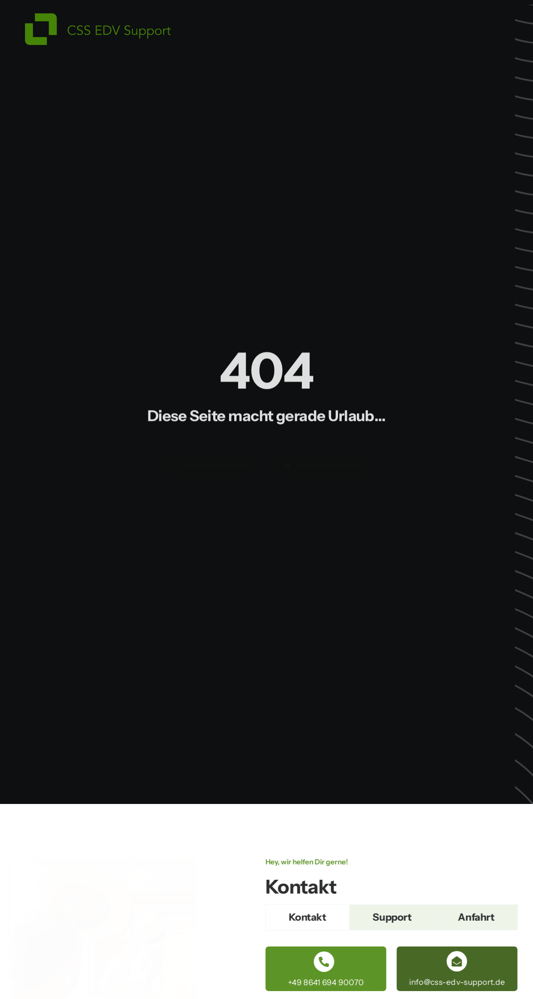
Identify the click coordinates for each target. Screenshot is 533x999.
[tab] (308, 917)
